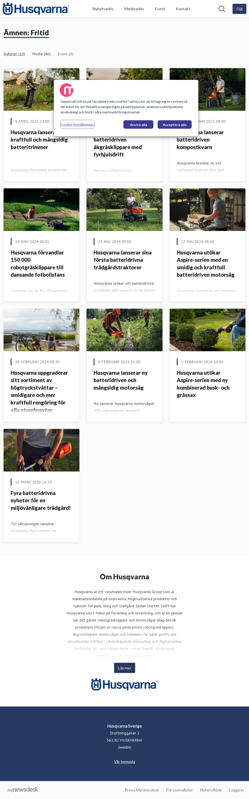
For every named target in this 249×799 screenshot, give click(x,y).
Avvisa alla (138, 124)
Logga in (236, 789)
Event (160, 8)
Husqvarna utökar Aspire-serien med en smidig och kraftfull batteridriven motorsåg (206, 263)
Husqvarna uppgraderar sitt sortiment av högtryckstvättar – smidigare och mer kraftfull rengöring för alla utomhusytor (39, 391)
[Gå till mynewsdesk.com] (23, 790)
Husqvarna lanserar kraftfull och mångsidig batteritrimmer (39, 139)
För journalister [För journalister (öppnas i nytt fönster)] (179, 789)
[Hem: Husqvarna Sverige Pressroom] (36, 9)
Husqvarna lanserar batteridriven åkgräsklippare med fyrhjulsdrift (118, 143)
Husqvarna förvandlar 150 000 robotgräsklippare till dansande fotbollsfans (38, 263)
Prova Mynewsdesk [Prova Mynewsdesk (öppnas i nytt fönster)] (142, 789)
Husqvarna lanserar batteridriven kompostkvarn (200, 139)
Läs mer (124, 667)
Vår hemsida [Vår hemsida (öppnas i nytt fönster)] (124, 761)
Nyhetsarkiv (103, 8)
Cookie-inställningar (77, 124)
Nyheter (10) (14, 53)
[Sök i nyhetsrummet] (221, 8)
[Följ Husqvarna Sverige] (239, 9)
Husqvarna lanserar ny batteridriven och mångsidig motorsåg (121, 380)
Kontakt (183, 8)
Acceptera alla (175, 124)
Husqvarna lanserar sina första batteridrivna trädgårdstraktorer (123, 259)
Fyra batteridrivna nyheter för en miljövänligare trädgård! (41, 500)
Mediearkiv (134, 8)
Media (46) (41, 53)
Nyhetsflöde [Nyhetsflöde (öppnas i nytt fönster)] (211, 789)
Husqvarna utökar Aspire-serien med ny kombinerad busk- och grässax (203, 383)
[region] (126, 108)
